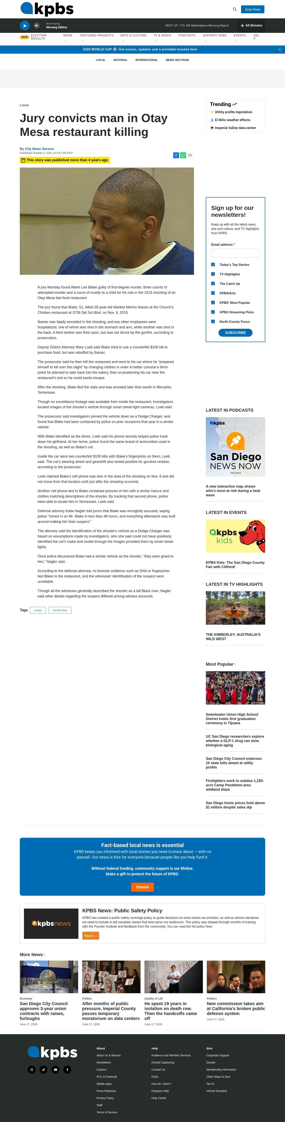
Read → (90, 935)
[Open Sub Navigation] (66, 45)
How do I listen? (161, 1083)
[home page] (46, 10)
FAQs (154, 1076)
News (67, 39)
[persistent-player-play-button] (24, 29)
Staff (99, 1105)
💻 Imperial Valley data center (233, 128)
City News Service (39, 149)
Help (257, 41)
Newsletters (104, 1062)
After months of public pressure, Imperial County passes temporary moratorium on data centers (111, 1011)
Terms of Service (107, 1112)
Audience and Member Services (171, 1055)
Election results (39, 41)
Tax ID (210, 1083)
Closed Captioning (162, 1062)
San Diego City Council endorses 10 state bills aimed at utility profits (234, 763)
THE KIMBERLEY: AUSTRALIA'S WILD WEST (233, 637)
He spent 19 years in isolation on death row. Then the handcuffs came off (170, 1011)
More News (33, 954)
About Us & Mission (109, 1055)
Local (100, 60)
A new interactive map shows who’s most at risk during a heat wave (233, 490)
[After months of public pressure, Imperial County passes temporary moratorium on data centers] (111, 977)
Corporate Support (217, 1055)
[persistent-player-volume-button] (36, 28)
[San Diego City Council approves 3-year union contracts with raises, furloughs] (49, 977)
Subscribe (235, 333)
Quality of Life (153, 998)
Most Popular (221, 664)
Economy (26, 998)
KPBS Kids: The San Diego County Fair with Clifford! (235, 565)
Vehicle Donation (216, 1091)
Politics (87, 998)
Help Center (158, 1098)
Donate (142, 887)
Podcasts (187, 39)
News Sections (177, 60)
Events (240, 39)
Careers (101, 1069)
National (120, 60)
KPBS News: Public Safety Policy (122, 911)
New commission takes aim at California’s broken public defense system (236, 1008)
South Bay (60, 610)
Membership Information (221, 1069)
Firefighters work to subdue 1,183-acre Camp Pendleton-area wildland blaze (235, 785)
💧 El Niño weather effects (230, 120)
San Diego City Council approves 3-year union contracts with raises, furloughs (44, 1011)
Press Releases (106, 1091)
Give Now (253, 10)
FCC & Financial (107, 1076)
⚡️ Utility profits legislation (231, 112)
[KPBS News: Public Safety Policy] (51, 924)
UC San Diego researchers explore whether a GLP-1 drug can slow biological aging (235, 740)
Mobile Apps (104, 1083)
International (146, 60)
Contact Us (158, 1069)
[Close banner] (279, 49)
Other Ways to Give (218, 1076)
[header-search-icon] (235, 10)
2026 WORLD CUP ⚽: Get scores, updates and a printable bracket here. (140, 49)
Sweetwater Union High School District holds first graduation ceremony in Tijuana (232, 719)
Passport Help (160, 1091)
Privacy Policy (105, 1098)
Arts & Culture (133, 39)
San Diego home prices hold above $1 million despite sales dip (235, 805)
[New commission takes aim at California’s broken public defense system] (236, 977)
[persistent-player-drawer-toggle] (251, 29)
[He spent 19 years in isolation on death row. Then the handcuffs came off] (173, 977)
